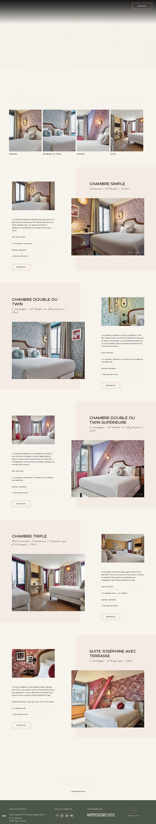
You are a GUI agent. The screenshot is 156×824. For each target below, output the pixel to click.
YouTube (67, 815)
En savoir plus (21, 256)
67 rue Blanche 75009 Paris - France (17, 819)
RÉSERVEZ (21, 267)
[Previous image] (131, 252)
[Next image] (139, 252)
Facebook (57, 815)
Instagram (62, 815)
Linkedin (72, 815)
